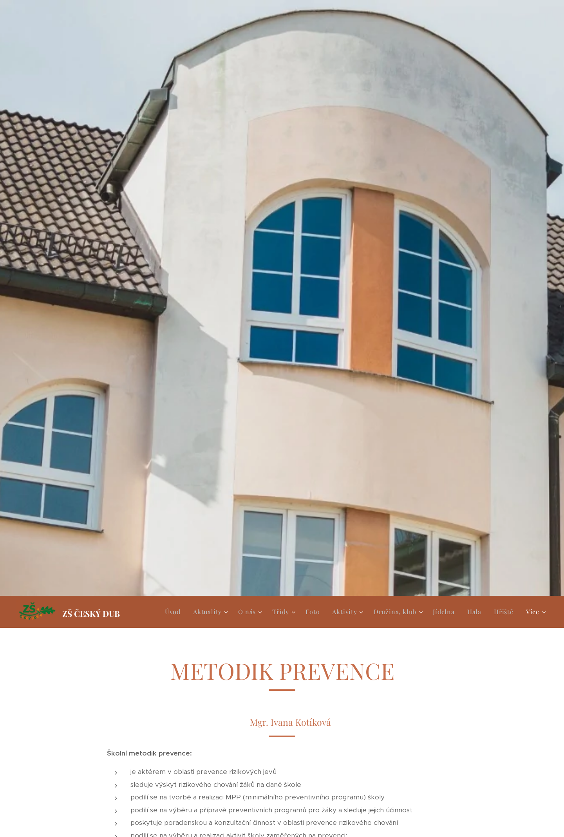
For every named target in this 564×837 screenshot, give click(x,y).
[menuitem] (175, 612)
